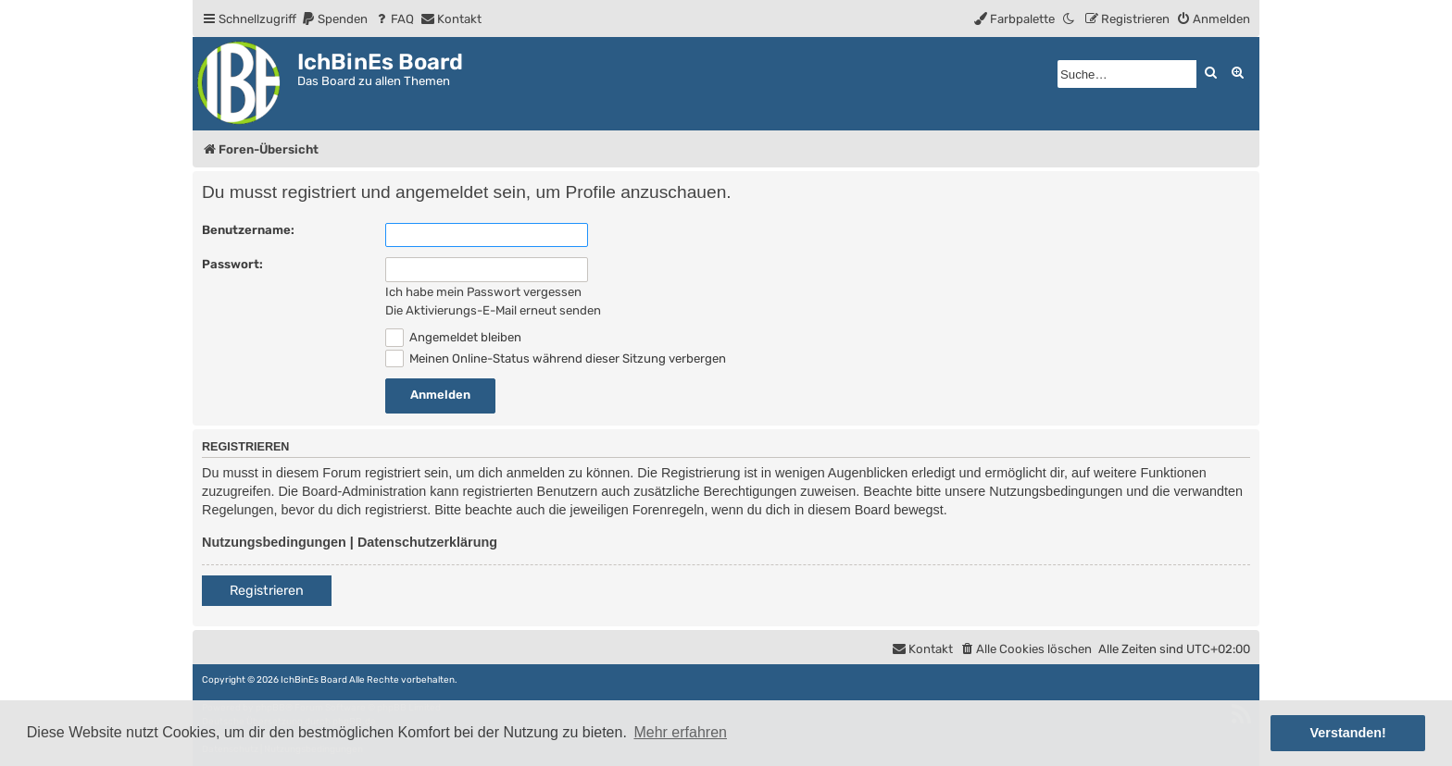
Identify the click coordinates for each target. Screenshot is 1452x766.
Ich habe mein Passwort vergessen (483, 292)
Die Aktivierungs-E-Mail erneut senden (493, 310)
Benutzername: (248, 230)
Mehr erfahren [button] (680, 732)
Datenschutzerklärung (427, 542)
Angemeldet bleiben (453, 337)
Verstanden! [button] (1348, 732)
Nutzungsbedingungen (274, 542)
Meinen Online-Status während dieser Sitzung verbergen (555, 358)
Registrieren (267, 591)
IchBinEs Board (314, 680)
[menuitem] (334, 19)
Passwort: (232, 264)
